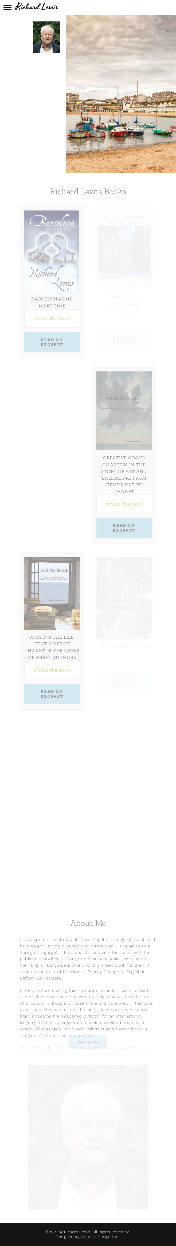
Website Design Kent (100, 1236)
